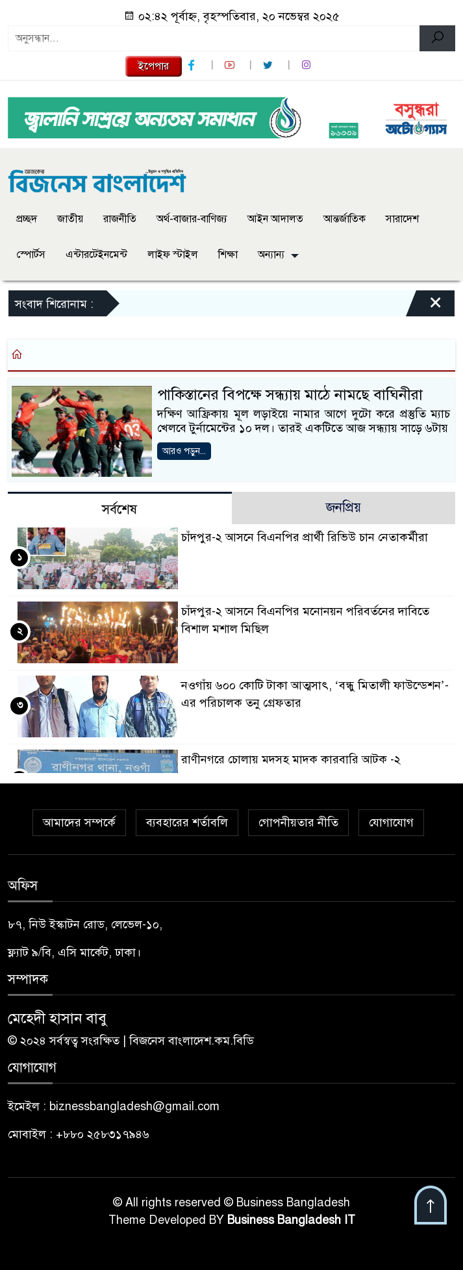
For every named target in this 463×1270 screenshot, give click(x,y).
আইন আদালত (275, 218)
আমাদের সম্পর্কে (79, 822)
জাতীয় (70, 218)
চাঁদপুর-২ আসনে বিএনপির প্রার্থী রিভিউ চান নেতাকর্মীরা (304, 537)
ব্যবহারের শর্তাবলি (187, 822)
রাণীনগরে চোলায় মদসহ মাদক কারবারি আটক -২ (291, 759)
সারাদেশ (402, 218)
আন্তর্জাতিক (344, 218)
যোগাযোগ (391, 822)
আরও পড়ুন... (184, 451)
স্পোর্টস (30, 254)
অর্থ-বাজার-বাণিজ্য (191, 218)
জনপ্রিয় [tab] (343, 508)
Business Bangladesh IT (291, 1220)
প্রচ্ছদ (26, 218)
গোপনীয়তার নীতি (298, 822)
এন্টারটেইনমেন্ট (96, 254)
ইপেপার (153, 66)
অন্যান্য (271, 254)
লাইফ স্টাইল (172, 254)
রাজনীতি (119, 218)
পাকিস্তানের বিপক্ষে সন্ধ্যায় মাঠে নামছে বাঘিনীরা (290, 394)
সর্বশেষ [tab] (119, 510)
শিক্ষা (228, 254)
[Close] (424, 306)
